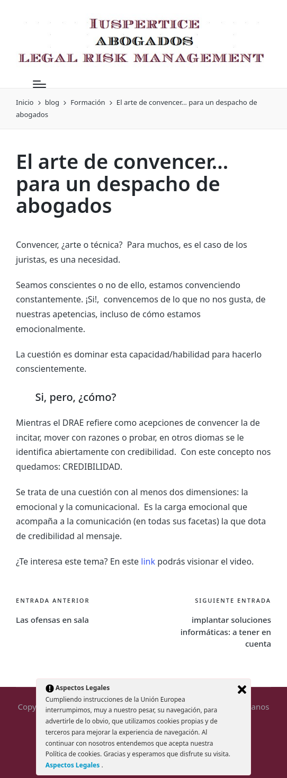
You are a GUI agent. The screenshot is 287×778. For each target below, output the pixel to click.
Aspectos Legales (74, 765)
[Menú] (39, 84)
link (148, 561)
